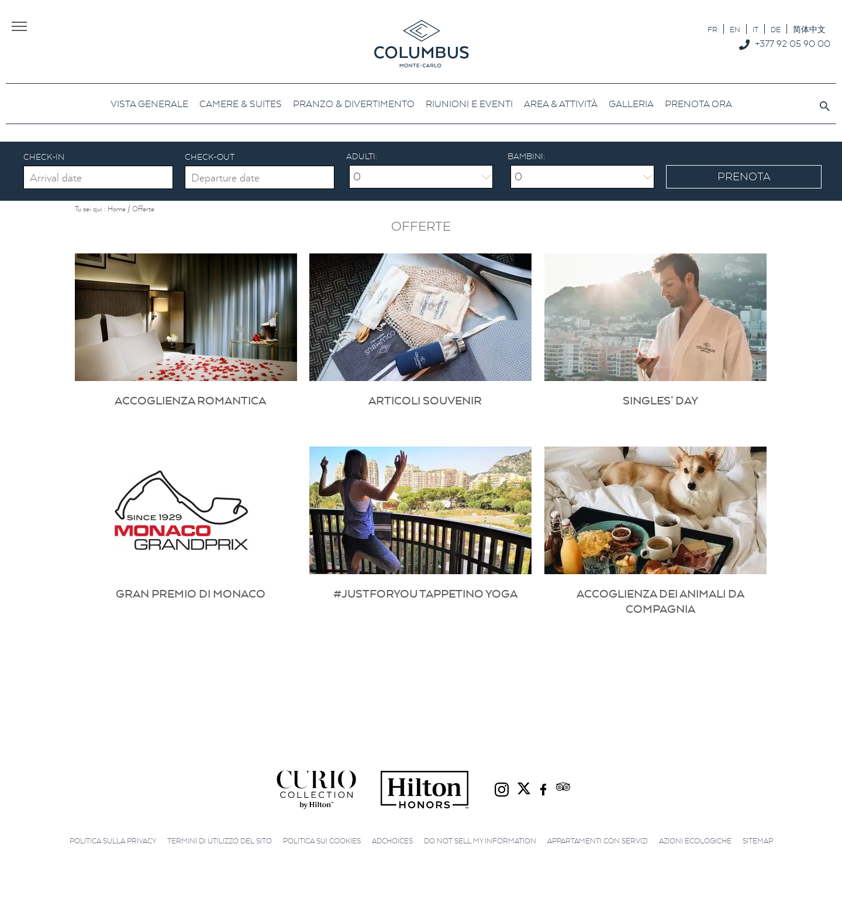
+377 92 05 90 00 (792, 43)
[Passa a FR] (712, 29)
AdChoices (392, 841)
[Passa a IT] (755, 29)
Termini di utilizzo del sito (219, 841)
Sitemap (758, 841)
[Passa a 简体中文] (809, 29)
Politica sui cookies (322, 841)
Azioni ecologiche (695, 841)
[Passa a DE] (775, 29)
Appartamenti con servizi (597, 841)
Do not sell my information (480, 841)
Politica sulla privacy (113, 841)
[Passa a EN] (735, 29)
